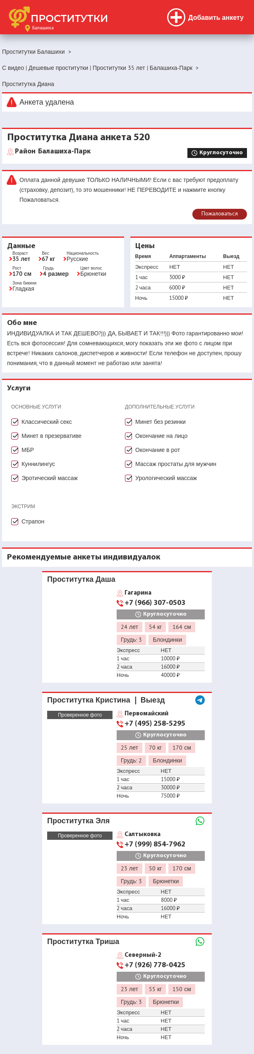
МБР (28, 450)
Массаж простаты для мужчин (175, 464)
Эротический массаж (50, 478)
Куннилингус (38, 464)
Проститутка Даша (81, 579)
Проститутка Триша (83, 941)
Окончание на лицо (161, 436)
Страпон (33, 521)
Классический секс (47, 421)
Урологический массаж (166, 478)
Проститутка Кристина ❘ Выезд (106, 700)
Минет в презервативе (51, 436)
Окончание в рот (157, 450)
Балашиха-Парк (53, 152)
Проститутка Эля (78, 820)
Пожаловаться (219, 214)
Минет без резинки (160, 421)
